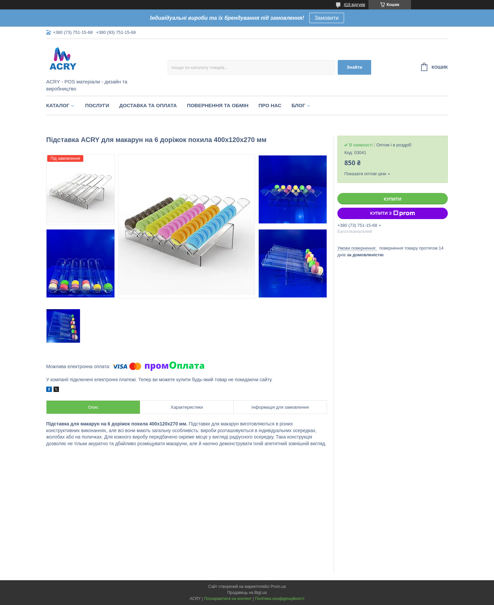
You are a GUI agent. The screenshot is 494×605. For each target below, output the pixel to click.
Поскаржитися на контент (227, 598)
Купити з (392, 213)
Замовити (327, 18)
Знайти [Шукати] (354, 67)
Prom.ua (278, 586)
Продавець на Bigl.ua (247, 592)
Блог (298, 105)
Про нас (269, 105)
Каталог (57, 105)
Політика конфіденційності (280, 598)
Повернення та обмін (217, 105)
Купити (392, 199)
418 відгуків (354, 4)
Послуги (97, 105)
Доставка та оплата (148, 105)
